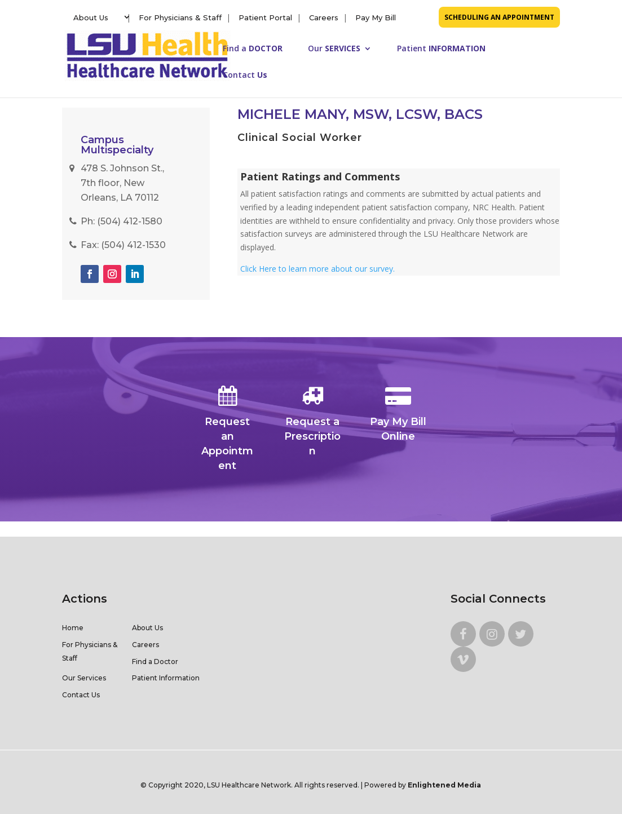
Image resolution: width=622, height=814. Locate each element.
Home (72, 627)
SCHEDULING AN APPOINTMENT (499, 17)
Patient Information (166, 678)
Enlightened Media (444, 785)
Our (334, 49)
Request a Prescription (312, 422)
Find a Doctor (155, 661)
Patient (441, 49)
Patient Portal (265, 17)
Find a (253, 49)
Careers (323, 17)
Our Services (84, 678)
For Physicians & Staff (180, 17)
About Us (90, 17)
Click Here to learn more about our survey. (317, 268)
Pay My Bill (375, 17)
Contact (245, 75)
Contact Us (81, 695)
